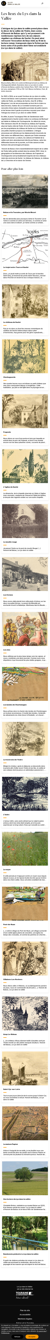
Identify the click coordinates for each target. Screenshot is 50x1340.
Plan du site (25, 1310)
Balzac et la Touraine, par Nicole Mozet (19, 212)
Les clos (6, 650)
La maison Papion (10, 1144)
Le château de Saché (12, 322)
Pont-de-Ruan (9, 924)
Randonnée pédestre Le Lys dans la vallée (20, 1254)
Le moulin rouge (10, 542)
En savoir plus (41, 1331)
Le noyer (7, 870)
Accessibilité (25, 1315)
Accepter (32, 1337)
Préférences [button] (5, 1333)
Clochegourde (9, 377)
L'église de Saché (10, 487)
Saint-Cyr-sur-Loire (11, 1089)
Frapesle (7, 432)
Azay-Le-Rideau (10, 1034)
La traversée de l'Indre (13, 760)
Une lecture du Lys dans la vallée (17, 1199)
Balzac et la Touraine (25, 1323)
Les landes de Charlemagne (15, 705)
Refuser (17, 1337)
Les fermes (8, 595)
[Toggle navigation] (47, 3)
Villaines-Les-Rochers (12, 979)
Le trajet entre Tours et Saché (15, 267)
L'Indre (6, 815)
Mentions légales (25, 1319)
